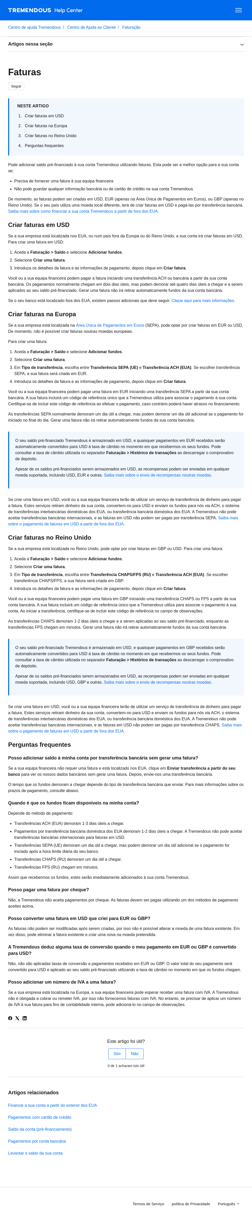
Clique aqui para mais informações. (203, 300)
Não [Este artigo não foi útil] (134, 1054)
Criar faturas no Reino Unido (51, 136)
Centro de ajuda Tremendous (34, 27)
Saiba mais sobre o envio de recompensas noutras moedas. (158, 475)
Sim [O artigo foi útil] (117, 1054)
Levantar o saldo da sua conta (35, 1153)
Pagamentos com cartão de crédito (39, 1117)
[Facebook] (10, 1019)
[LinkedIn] (25, 1019)
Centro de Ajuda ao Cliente (91, 27)
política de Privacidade (191, 1204)
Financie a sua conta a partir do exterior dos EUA (52, 1105)
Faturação (131, 27)
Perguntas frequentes (44, 145)
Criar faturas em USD (44, 116)
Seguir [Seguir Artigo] (16, 86)
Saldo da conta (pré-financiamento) (40, 1129)
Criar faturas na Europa (46, 126)
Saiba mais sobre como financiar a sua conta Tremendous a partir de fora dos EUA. (83, 211)
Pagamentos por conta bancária (37, 1141)
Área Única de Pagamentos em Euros (110, 325)
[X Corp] (17, 1019)
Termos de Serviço (148, 1204)
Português (229, 1204)
